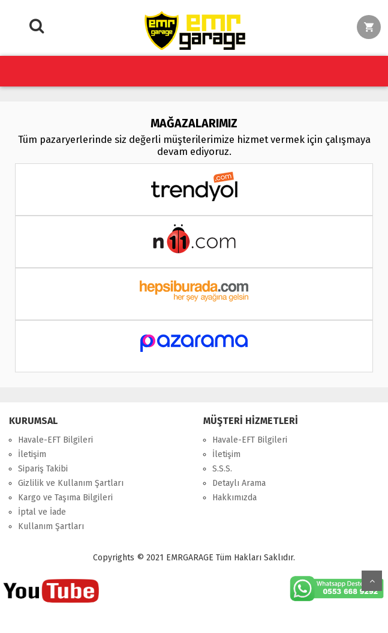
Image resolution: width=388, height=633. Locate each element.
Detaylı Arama (239, 483)
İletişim (32, 454)
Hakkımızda (234, 497)
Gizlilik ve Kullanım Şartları (71, 483)
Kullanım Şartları (51, 526)
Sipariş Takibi (43, 469)
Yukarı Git (372, 581)
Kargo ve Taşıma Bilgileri (65, 497)
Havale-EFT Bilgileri (55, 440)
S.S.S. (222, 469)
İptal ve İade (42, 512)
